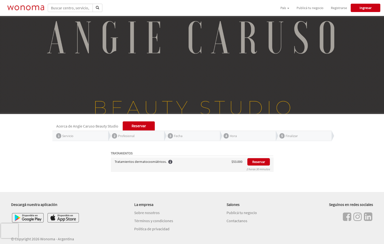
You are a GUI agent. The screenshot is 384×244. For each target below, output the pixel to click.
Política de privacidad (151, 228)
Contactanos (237, 220)
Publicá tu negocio (310, 8)
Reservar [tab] (139, 125)
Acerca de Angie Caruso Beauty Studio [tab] (87, 126)
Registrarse (339, 8)
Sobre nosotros (147, 212)
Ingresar (366, 8)
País (284, 8)
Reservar (258, 162)
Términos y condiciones (153, 220)
